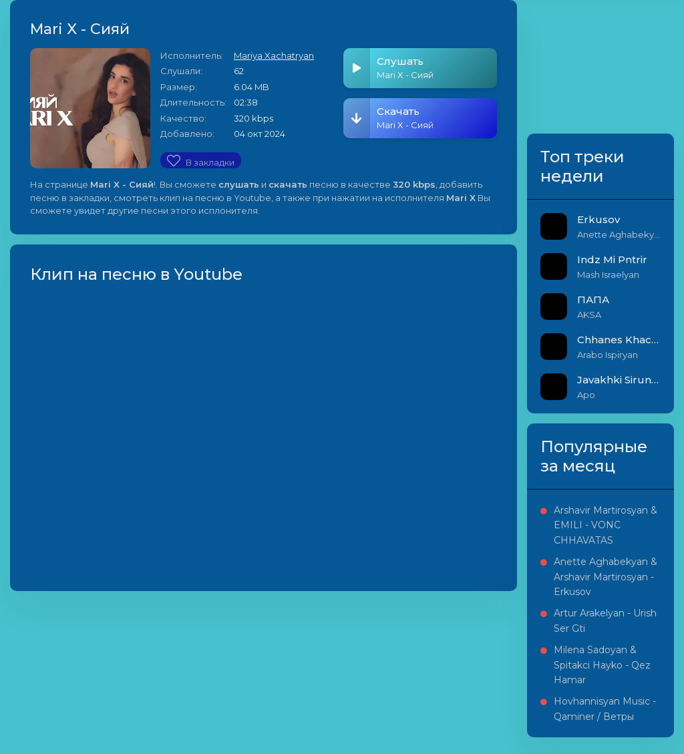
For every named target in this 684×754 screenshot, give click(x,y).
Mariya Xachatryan (274, 55)
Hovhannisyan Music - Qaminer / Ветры (605, 708)
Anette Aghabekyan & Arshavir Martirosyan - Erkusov (605, 577)
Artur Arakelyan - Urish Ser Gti (605, 620)
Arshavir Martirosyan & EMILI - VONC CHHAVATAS (605, 525)
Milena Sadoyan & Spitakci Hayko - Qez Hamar (602, 665)
